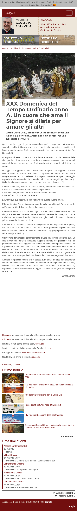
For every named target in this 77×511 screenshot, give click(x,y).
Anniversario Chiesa (13, 473)
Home (5, 48)
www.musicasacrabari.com (34, 352)
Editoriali (45, 48)
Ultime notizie (12, 370)
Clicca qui (6, 335)
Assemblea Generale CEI (15, 446)
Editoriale (6, 365)
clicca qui (39, 344)
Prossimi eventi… (66, 496)
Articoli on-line (31, 48)
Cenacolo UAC (10, 455)
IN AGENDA (46, 20)
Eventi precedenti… (65, 493)
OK (54, 5)
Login (72, 506)
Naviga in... (11, 13)
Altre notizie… (68, 436)
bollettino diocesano (13, 40)
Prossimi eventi (14, 441)
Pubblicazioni (17, 48)
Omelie (17, 365)
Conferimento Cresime (14, 464)
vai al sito (35, 357)
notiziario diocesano (49, 40)
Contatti (48, 502)
